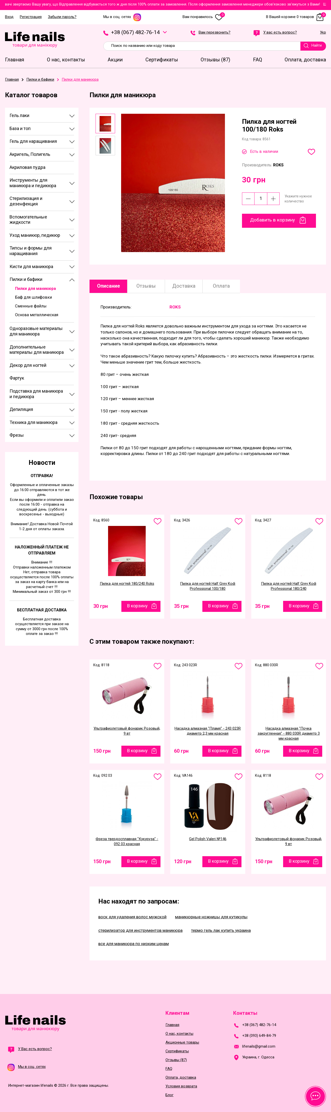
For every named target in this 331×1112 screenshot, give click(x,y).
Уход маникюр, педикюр (35, 235)
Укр (323, 33)
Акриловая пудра (27, 167)
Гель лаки (19, 115)
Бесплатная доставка (42, 610)
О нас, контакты (179, 1034)
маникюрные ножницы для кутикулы (211, 916)
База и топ (20, 128)
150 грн (102, 750)
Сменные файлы (31, 306)
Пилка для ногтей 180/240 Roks (127, 583)
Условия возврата (181, 1086)
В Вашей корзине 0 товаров (296, 17)
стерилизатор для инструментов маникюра (140, 930)
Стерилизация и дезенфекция (26, 201)
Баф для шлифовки (33, 297)
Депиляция (21, 409)
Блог (169, 1095)
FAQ (168, 1069)
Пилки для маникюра (35, 288)
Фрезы (17, 435)
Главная (172, 1025)
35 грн (181, 606)
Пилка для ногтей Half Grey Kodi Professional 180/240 (288, 586)
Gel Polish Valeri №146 (207, 839)
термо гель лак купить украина (221, 930)
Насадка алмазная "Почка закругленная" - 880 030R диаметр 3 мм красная (289, 733)
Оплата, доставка (180, 1077)
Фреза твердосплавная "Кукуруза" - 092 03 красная (127, 841)
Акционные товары (182, 1042)
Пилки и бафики (26, 279)
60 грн (181, 750)
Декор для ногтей (28, 365)
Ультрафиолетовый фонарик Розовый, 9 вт (127, 731)
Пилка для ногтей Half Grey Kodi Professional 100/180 (207, 586)
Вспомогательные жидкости (28, 219)
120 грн (182, 861)
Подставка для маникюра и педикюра (36, 393)
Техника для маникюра (33, 422)
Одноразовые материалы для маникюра (36, 331)
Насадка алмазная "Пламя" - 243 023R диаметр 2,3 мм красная (208, 731)
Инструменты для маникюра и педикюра (33, 182)
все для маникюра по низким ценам (133, 943)
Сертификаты (177, 1051)
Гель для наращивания (33, 141)
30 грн (100, 606)
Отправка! (42, 475)
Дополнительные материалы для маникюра (37, 349)
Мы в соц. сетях (122, 17)
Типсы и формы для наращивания (31, 250)
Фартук (17, 378)
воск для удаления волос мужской (132, 916)
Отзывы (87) (176, 1060)
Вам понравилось (204, 17)
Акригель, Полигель (30, 154)
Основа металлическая (36, 314)
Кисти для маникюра (31, 266)
